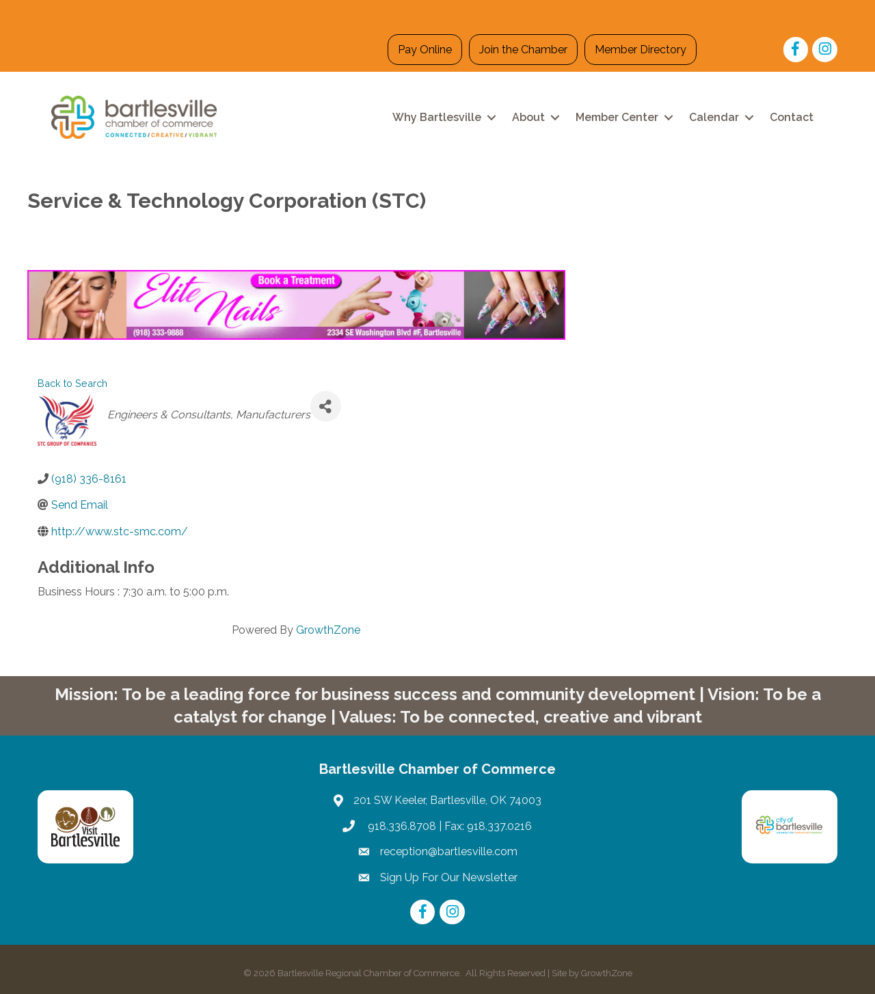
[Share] (325, 406)
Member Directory (640, 49)
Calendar (714, 117)
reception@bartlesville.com (448, 851)
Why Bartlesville (436, 117)
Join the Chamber (523, 49)
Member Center (617, 117)
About (528, 117)
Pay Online (425, 49)
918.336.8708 (400, 826)
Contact (791, 117)
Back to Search (72, 383)
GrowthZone (328, 629)
